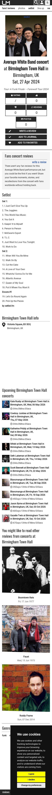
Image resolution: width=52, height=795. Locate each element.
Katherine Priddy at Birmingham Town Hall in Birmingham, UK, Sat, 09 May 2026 (28, 431)
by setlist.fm (8, 306)
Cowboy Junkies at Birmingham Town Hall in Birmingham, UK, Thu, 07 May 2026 (28, 416)
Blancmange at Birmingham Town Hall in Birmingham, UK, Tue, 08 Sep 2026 (29, 481)
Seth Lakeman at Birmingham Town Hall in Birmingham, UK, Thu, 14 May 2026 (30, 457)
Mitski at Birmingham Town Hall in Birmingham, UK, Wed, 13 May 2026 (27, 445)
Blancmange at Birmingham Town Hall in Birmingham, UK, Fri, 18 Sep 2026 (29, 493)
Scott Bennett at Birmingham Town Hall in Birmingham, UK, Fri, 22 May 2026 (29, 469)
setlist (31, 8)
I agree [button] (31, 774)
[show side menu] (47, 2)
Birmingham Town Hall (26, 68)
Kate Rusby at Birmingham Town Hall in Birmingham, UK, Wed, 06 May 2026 (29, 403)
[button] (41, 3)
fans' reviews (8, 8)
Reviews (5, 792)
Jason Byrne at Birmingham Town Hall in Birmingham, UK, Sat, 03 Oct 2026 (29, 505)
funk (4, 735)
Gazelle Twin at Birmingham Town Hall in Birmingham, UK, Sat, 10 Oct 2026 (29, 517)
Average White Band (19, 61)
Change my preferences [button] (31, 785)
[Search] (36, 2)
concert (42, 61)
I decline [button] (31, 780)
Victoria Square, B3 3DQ (19, 324)
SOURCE (27, 17)
